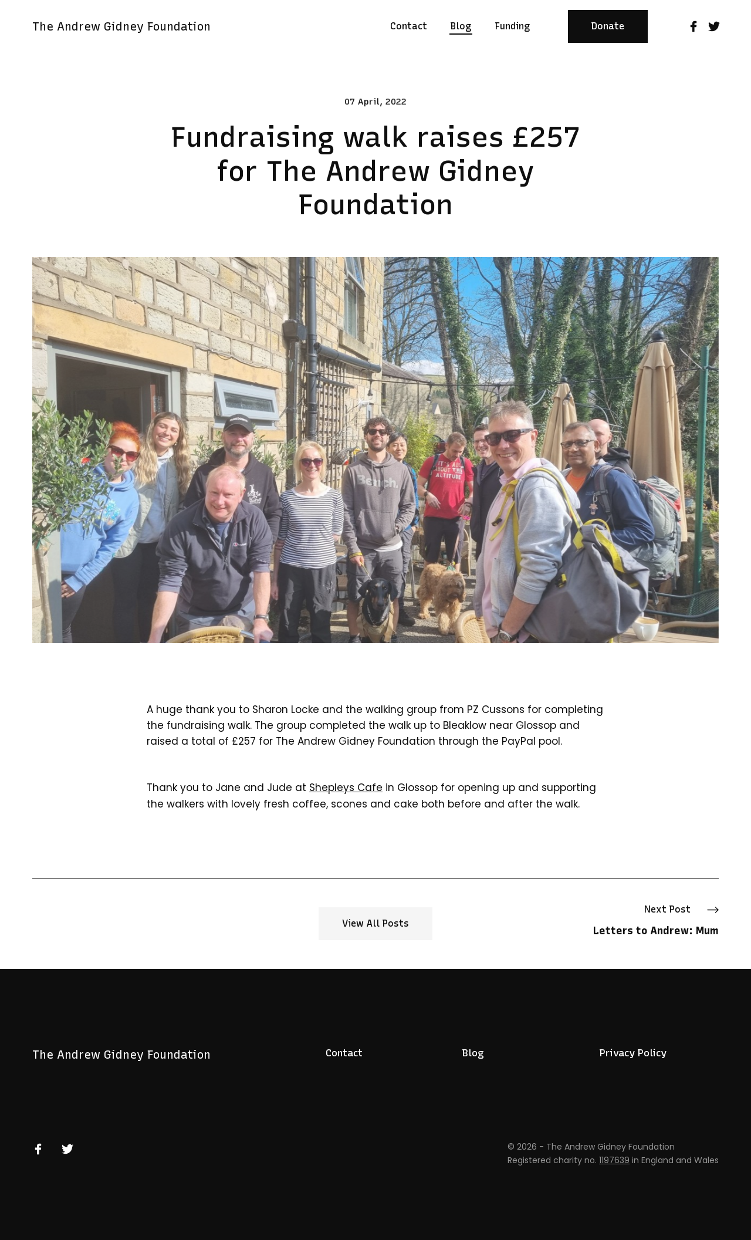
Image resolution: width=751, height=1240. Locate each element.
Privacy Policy (633, 1053)
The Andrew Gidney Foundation (121, 26)
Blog (473, 1053)
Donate (607, 26)
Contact (344, 1053)
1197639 (614, 1160)
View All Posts (375, 923)
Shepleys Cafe (346, 788)
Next (656, 922)
